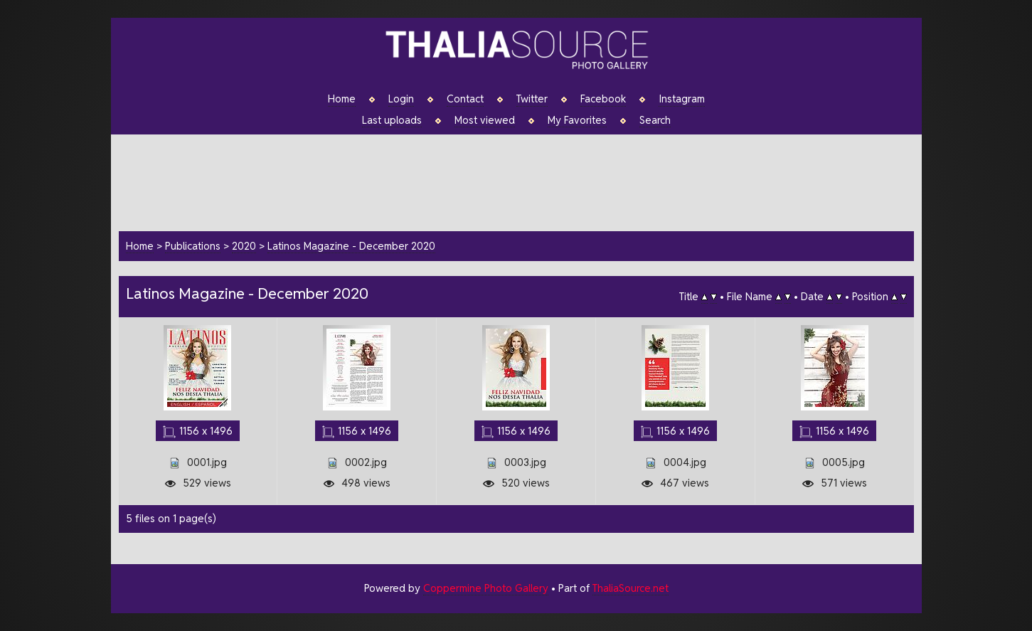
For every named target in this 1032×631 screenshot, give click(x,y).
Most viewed (484, 120)
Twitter (532, 98)
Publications (192, 246)
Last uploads (392, 120)
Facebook (603, 98)
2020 (244, 246)
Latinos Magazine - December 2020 (351, 246)
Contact (465, 98)
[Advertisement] (523, 181)
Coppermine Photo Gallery (485, 588)
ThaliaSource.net (630, 588)
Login (401, 98)
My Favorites (577, 120)
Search (655, 120)
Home (342, 98)
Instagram (682, 98)
